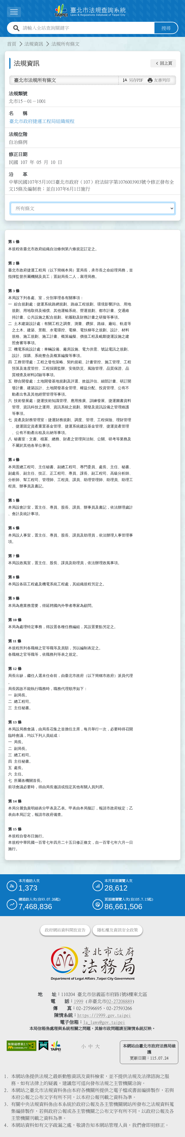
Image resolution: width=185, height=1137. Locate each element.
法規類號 (18, 93)
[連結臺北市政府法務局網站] (93, 963)
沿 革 (18, 174)
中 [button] (90, 1046)
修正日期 (18, 154)
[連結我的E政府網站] (43, 1045)
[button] (163, 63)
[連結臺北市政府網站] (56, 1046)
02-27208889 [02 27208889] (119, 1001)
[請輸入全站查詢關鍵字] (87, 27)
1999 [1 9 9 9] (78, 1001)
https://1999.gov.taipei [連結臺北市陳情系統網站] (104, 1015)
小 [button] (83, 1046)
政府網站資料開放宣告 (65, 930)
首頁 (11, 43)
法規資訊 (33, 43)
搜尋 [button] (166, 28)
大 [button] (97, 1046)
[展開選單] (14, 12)
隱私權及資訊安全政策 (117, 930)
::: (3, 40)
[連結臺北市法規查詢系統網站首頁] (90, 11)
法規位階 (18, 134)
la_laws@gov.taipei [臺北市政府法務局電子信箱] (104, 1022)
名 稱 (18, 113)
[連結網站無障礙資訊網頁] (22, 1045)
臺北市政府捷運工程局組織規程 (41, 121)
